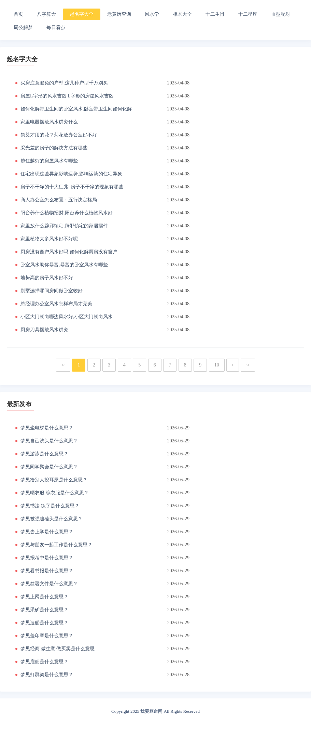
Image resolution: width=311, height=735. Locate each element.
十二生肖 (215, 14)
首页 (18, 14)
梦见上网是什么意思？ (44, 596)
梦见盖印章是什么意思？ (46, 635)
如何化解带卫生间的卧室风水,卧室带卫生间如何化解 (76, 108)
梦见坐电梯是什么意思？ (46, 427)
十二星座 (247, 14)
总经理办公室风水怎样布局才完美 (56, 303)
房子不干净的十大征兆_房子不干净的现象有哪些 (71, 186)
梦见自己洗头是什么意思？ (49, 440)
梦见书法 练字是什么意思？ (49, 505)
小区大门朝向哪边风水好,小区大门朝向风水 (66, 316)
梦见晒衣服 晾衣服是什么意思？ (54, 492)
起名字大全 (82, 14)
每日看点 (56, 27)
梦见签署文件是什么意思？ (49, 583)
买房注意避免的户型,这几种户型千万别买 (64, 82)
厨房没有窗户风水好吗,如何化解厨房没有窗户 (68, 251)
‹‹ (63, 365)
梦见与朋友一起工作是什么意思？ (56, 544)
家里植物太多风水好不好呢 (49, 238)
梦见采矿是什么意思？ (44, 609)
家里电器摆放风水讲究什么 (49, 121)
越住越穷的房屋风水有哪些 (49, 160)
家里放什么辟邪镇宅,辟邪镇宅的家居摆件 (64, 225)
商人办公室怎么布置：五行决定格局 (58, 199)
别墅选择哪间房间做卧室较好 (51, 290)
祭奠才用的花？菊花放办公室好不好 (58, 134)
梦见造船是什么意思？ (44, 622)
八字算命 (46, 14)
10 (216, 365)
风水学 (152, 14)
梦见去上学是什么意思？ (46, 531)
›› (247, 365)
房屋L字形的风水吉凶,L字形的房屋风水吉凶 (67, 95)
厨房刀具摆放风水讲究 (44, 329)
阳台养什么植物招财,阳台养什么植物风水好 (66, 212)
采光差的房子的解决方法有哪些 (53, 147)
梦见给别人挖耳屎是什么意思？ (53, 479)
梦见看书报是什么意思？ (46, 570)
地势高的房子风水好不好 (46, 277)
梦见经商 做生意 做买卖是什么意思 (57, 648)
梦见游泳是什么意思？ (44, 453)
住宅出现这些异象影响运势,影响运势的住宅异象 (71, 173)
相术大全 (182, 14)
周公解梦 (23, 27)
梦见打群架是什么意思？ (46, 674)
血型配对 (280, 14)
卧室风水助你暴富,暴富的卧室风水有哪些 (64, 264)
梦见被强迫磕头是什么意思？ (51, 518)
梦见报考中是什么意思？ (46, 557)
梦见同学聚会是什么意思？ (49, 466)
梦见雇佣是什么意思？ (44, 661)
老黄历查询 (119, 14)
